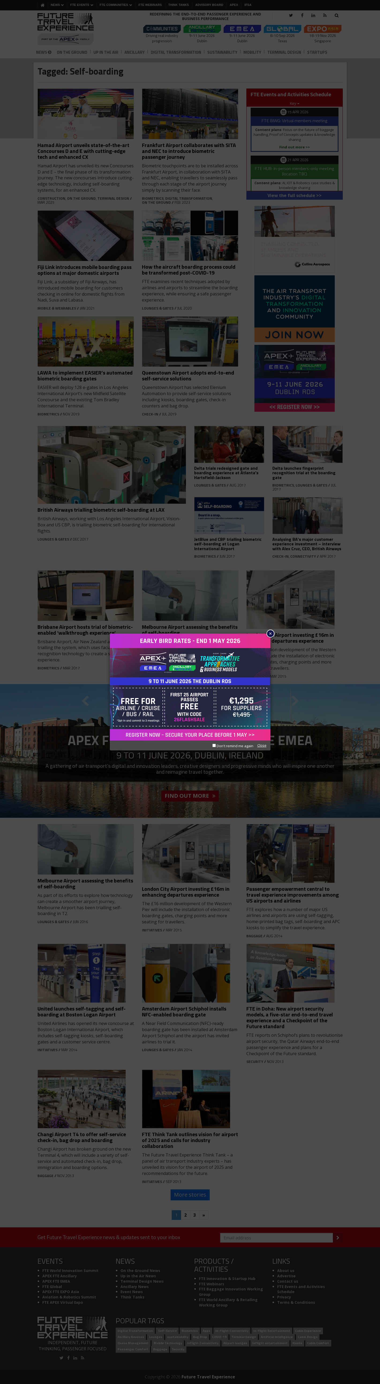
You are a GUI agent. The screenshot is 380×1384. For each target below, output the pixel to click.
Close (261, 745)
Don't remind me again (232, 745)
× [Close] (270, 633)
